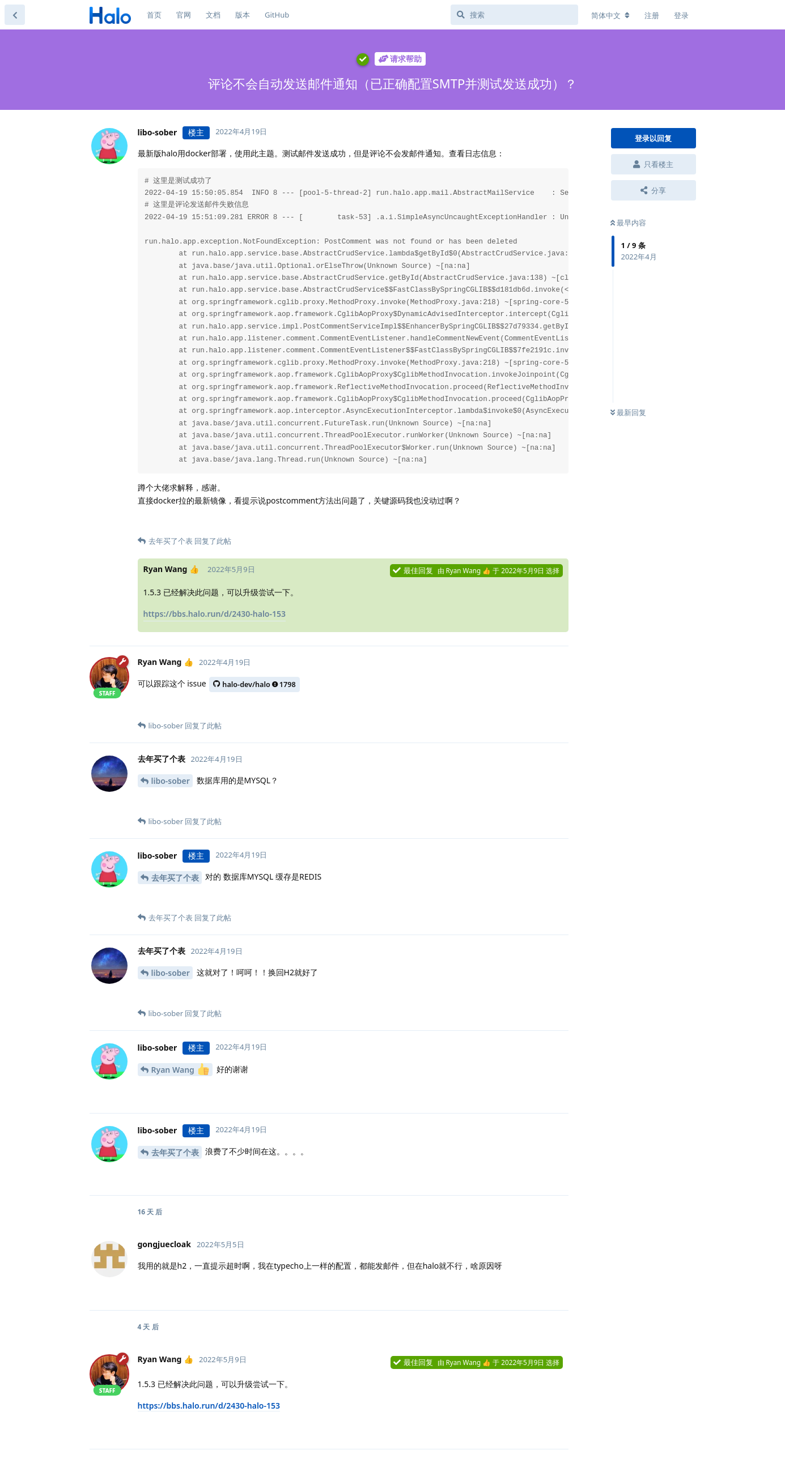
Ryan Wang (180, 1069)
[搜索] (514, 15)
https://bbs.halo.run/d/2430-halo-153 (214, 613)
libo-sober (170, 780)
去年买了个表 (175, 877)
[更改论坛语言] (610, 15)
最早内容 (628, 222)
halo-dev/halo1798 (254, 684)
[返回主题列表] (15, 15)
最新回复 (628, 412)
